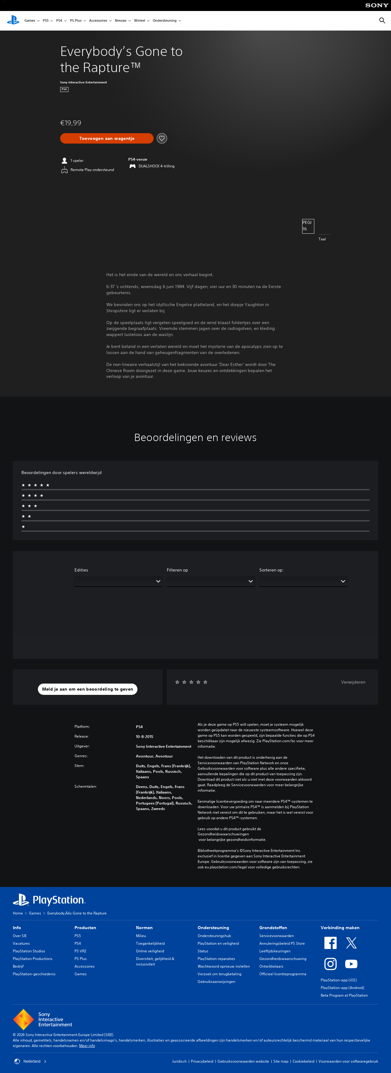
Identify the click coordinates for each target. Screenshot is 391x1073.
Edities (81, 570)
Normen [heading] (144, 927)
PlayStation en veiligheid (218, 943)
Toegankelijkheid (150, 943)
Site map (280, 1061)
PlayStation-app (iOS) (339, 980)
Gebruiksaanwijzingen (216, 981)
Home (18, 913)
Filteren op (177, 570)
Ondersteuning (165, 21)
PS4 (59, 21)
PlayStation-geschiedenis (34, 973)
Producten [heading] (85, 927)
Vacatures (21, 943)
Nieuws (120, 21)
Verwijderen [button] (353, 682)
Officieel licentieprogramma (282, 973)
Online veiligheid (150, 951)
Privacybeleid (202, 1061)
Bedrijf (18, 966)
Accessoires (98, 21)
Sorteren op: (271, 570)
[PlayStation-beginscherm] (13, 21)
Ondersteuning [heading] (213, 927)
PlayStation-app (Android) (342, 987)
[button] (88, 689)
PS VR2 (80, 951)
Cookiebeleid (303, 1061)
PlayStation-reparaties (216, 958)
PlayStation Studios (29, 951)
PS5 (46, 21)
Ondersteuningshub (214, 935)
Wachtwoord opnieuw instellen (224, 966)
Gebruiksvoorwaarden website (243, 1061)
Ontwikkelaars (271, 966)
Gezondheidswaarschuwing (282, 958)
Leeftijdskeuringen (275, 951)
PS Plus (76, 21)
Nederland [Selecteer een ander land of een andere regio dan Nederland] (30, 1061)
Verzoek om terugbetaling (219, 973)
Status (203, 951)
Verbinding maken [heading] (340, 927)
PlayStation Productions (33, 958)
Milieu (141, 935)
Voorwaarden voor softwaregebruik (348, 1061)
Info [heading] (17, 927)
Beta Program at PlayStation (344, 995)
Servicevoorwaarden (276, 935)
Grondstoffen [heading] (273, 927)
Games (29, 21)
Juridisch (179, 1061)
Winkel (139, 21)
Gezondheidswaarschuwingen (223, 834)
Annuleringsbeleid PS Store (282, 943)
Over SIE (20, 935)
